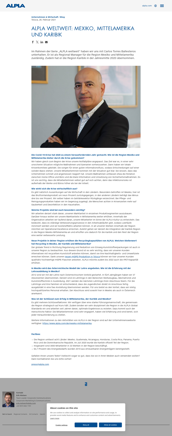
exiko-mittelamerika (81, 324)
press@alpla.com (40, 365)
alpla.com (147, 6)
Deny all (86, 425)
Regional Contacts (20, 414)
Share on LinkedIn (41, 42)
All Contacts (33, 414)
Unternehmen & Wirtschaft (44, 17)
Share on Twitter (37, 42)
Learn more (54, 418)
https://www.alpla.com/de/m (56, 324)
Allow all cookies (110, 425)
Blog (62, 17)
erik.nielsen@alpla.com (26, 403)
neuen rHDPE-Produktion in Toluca (82, 257)
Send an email (46, 42)
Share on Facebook (32, 42)
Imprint (42, 414)
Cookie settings (61, 425)
